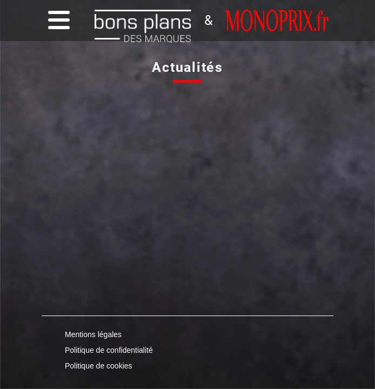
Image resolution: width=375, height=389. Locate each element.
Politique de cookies (98, 365)
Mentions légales (93, 334)
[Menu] (56, 20)
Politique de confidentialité (109, 350)
